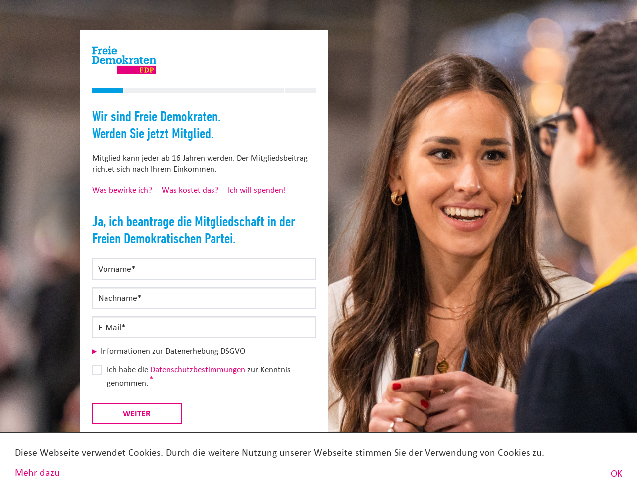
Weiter (137, 413)
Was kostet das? (190, 190)
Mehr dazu (37, 472)
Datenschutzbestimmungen (197, 369)
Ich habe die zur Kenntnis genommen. (199, 376)
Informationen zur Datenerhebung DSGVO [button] (173, 351)
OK (616, 474)
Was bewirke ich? (122, 190)
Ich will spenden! (257, 190)
